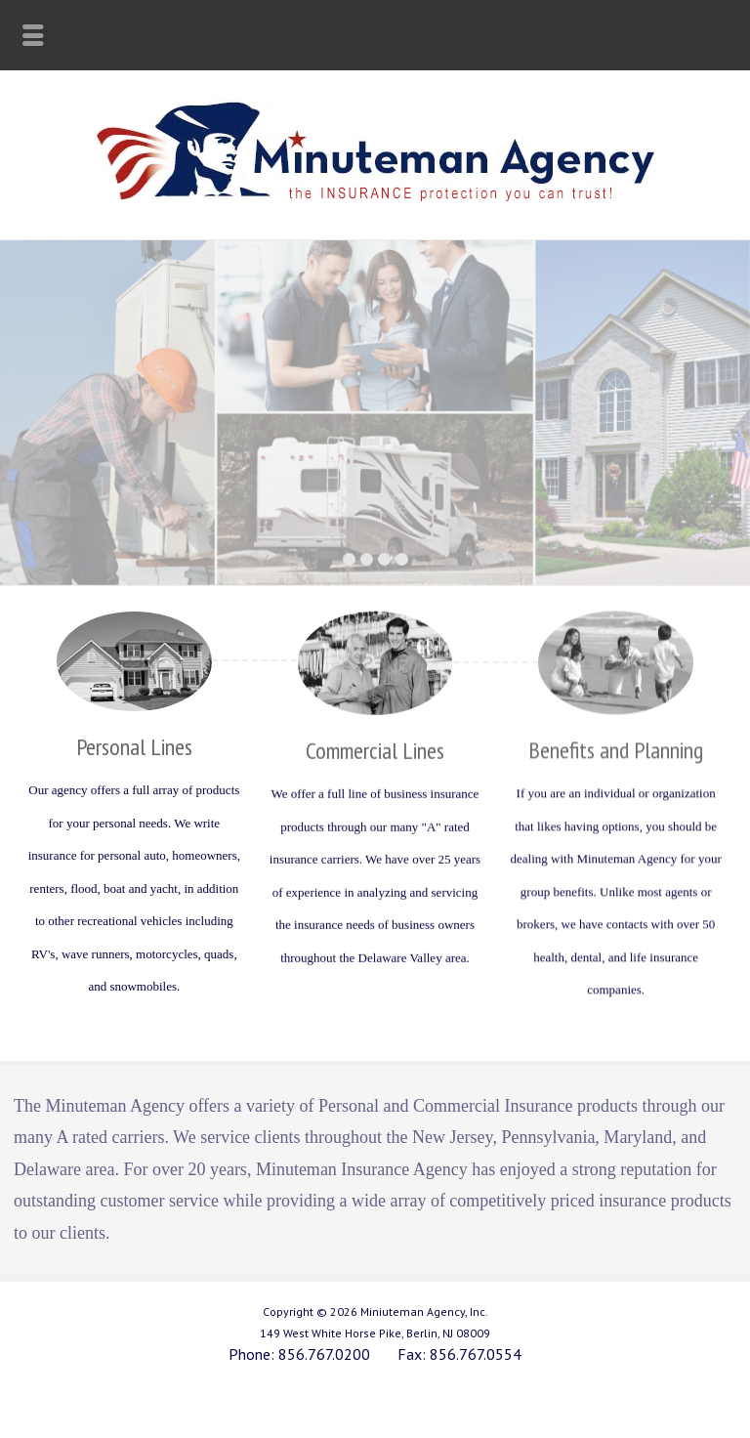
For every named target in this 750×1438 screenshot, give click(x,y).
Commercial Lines (375, 750)
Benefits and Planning (615, 749)
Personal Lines (134, 746)
